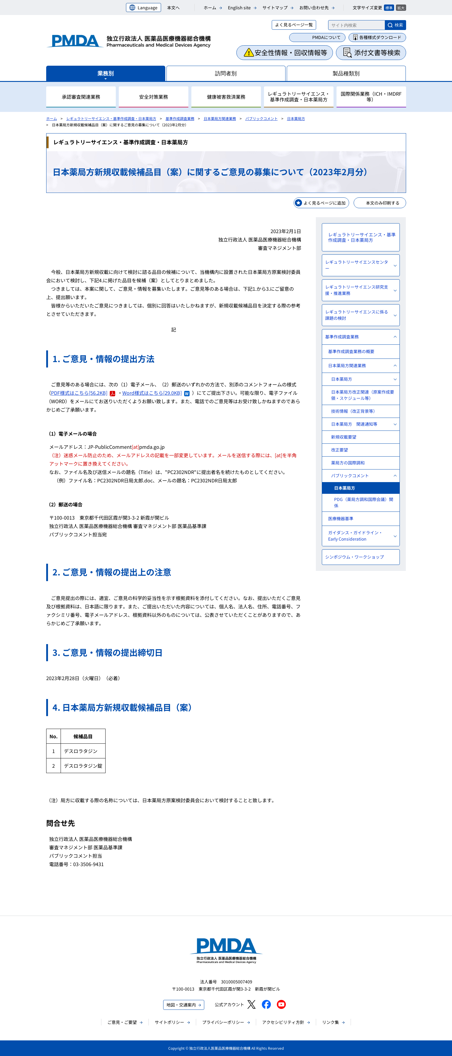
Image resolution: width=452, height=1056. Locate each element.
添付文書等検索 (377, 52)
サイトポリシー (169, 1022)
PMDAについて (326, 37)
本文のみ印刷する (383, 203)
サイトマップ (275, 7)
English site (239, 7)
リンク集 (330, 1022)
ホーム (210, 7)
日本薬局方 (296, 118)
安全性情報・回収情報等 (291, 52)
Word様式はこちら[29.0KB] (156, 392)
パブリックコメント (261, 118)
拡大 (401, 7)
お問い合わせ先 (314, 7)
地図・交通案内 (181, 1005)
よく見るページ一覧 (294, 25)
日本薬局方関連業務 (220, 118)
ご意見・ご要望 (122, 1022)
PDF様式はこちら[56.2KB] (83, 392)
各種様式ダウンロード (380, 37)
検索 (399, 24)
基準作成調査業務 (180, 118)
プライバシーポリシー (223, 1022)
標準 (389, 7)
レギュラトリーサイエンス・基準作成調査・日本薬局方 (111, 118)
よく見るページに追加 (325, 203)
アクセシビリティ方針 (283, 1022)
